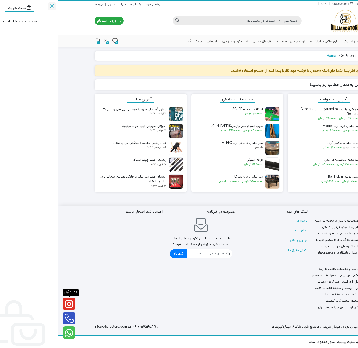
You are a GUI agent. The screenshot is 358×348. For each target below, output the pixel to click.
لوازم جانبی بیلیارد (266, 41)
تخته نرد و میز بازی (176, 41)
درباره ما (40, 4)
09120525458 (310, 4)
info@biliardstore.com (277, 4)
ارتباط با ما (77, 4)
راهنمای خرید (94, 4)
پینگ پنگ (137, 41)
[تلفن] (11, 318)
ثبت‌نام (120, 253)
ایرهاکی (153, 41)
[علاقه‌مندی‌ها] (57, 41)
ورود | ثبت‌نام (50, 20)
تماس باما (242, 230)
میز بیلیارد (312, 41)
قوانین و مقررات (238, 240)
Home (273, 55)
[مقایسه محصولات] (47, 41)
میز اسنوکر (293, 41)
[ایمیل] (147, 253)
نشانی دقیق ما (239, 250)
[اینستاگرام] (11, 304)
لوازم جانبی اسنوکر (232, 41)
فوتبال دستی (204, 41)
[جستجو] (172, 20)
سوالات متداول (58, 4)
